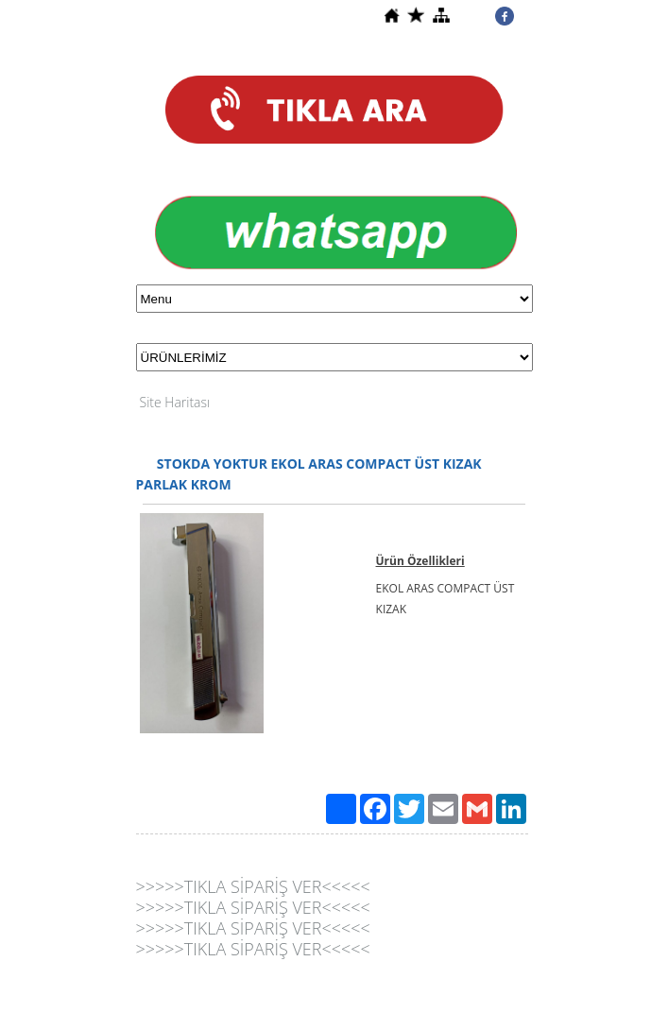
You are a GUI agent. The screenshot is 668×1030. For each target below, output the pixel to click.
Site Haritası (175, 402)
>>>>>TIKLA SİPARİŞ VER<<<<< (253, 886)
